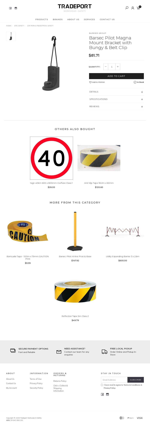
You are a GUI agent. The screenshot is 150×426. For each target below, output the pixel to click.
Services (89, 19)
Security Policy (36, 388)
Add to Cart (116, 76)
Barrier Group (97, 33)
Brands (58, 19)
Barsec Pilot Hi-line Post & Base (75, 258)
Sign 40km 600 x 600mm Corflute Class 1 (51, 185)
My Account (11, 388)
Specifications (99, 99)
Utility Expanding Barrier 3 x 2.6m (122, 258)
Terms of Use (35, 379)
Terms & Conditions (132, 385)
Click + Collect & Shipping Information (60, 388)
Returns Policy (59, 381)
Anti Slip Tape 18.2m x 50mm (99, 185)
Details (94, 92)
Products (41, 19)
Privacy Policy (36, 383)
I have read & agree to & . (121, 386)
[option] (52, 64)
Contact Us (107, 19)
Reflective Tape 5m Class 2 (75, 318)
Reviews (94, 106)
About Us (73, 19)
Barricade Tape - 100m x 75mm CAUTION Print (28, 259)
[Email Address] (114, 380)
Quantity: (94, 67)
